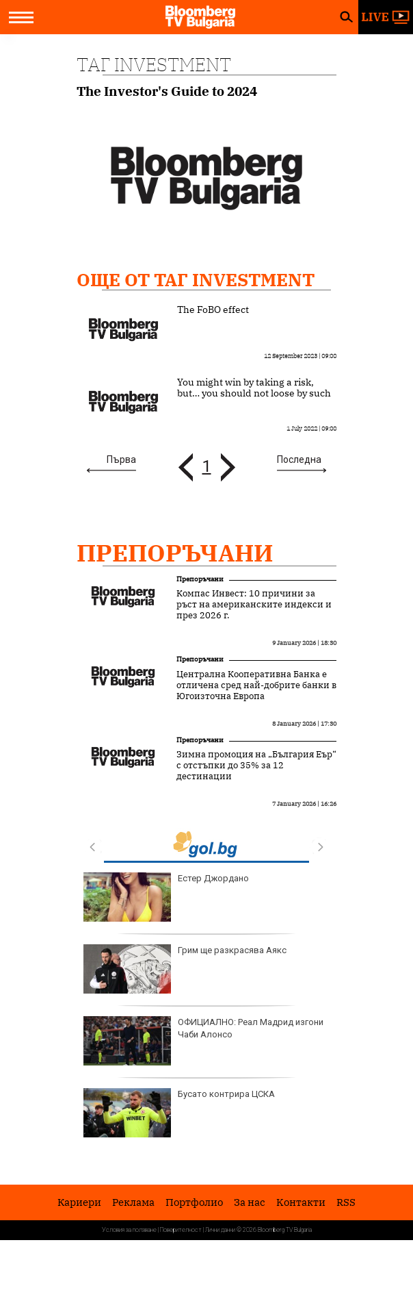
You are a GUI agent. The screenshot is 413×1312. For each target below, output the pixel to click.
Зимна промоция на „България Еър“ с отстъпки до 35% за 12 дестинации (256, 765)
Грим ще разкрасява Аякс (185, 969)
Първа (121, 459)
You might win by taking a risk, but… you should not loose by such (254, 388)
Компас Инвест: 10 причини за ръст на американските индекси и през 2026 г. (254, 604)
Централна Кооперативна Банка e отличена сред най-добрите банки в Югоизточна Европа (256, 685)
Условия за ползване (129, 1229)
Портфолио (194, 1202)
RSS (346, 1202)
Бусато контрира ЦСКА (179, 1112)
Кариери (79, 1202)
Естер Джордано (166, 897)
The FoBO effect (213, 309)
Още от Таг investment (196, 279)
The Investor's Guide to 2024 (167, 91)
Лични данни (220, 1229)
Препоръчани (175, 552)
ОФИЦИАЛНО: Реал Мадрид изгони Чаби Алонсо (203, 1040)
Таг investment (154, 64)
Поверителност (181, 1229)
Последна (299, 459)
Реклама (133, 1202)
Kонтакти (300, 1202)
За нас (249, 1202)
